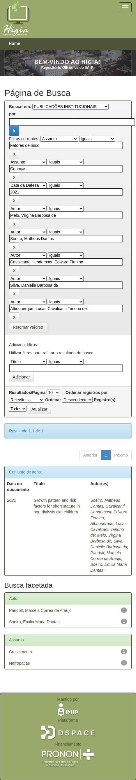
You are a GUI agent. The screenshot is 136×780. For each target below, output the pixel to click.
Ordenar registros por (87, 392)
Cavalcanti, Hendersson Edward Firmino (108, 512)
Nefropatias (19, 663)
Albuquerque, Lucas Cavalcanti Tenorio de (108, 529)
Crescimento (20, 651)
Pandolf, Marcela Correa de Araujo (40, 610)
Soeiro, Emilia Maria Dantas (34, 621)
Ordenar (53, 399)
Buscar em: (20, 106)
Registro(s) (104, 399)
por (12, 114)
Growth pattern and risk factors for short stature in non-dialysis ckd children (56, 506)
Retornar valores (28, 327)
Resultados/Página (27, 392)
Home (14, 43)
